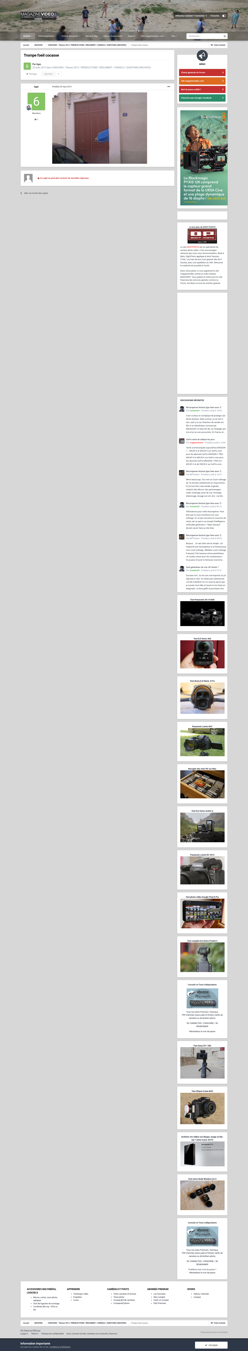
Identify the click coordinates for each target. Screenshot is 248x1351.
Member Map (92, 36)
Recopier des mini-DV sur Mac (202, 769)
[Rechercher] (204, 36)
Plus (173, 36)
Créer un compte (161, 1300)
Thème (34, 1334)
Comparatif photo (121, 1303)
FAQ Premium (160, 1303)
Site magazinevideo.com (152, 36)
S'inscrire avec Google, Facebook (196, 98)
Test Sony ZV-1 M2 (202, 1045)
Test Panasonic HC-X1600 (202, 599)
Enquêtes (77, 1297)
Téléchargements (46, 36)
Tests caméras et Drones (124, 1294)
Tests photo (118, 1297)
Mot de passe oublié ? (191, 89)
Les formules (160, 1294)
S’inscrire (214, 16)
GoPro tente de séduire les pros (200, 439)
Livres (76, 1300)
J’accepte (211, 1345)
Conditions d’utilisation (60, 1347)
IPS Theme (25, 1331)
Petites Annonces (70, 36)
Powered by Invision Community (214, 1332)
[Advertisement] (202, 343)
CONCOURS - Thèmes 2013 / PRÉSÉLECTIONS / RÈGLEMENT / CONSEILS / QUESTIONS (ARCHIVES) (101, 67)
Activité (27, 36)
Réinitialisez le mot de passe (202, 1031)
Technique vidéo (80, 1294)
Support (131, 36)
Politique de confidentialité (52, 1334)
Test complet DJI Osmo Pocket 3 (202, 941)
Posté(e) (61, 87)
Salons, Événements (113, 36)
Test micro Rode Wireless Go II (202, 1179)
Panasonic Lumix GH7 (202, 726)
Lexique (197, 1297)
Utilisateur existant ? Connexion (191, 16)
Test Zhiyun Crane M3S (202, 1091)
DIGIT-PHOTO (193, 247)
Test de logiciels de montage (46, 1303)
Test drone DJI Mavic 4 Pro (202, 681)
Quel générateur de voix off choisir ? (202, 567)
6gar (36, 86)
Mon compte (159, 1297)
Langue (24, 1334)
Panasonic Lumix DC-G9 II (202, 855)
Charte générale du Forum (193, 72)
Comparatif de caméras (124, 1300)
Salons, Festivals (201, 1294)
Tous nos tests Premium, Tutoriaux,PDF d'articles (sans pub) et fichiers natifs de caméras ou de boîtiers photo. (202, 1015)
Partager (31, 74)
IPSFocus (36, 1331)
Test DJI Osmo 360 (202, 638)
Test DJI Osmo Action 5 (202, 811)
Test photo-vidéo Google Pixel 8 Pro (202, 897)
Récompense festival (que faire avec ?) (203, 407)
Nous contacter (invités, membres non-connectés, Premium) (92, 1334)
